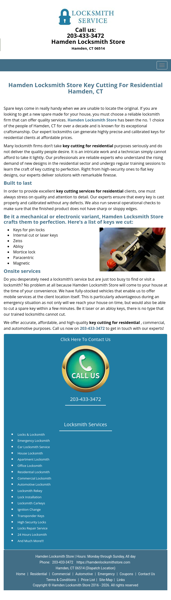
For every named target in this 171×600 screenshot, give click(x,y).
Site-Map (106, 580)
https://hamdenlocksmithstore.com (103, 562)
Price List (88, 580)
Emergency (106, 574)
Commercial (61, 574)
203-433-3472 (85, 35)
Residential (38, 574)
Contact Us (146, 574)
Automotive (84, 574)
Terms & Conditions (61, 580)
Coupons (126, 574)
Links (121, 580)
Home (20, 574)
